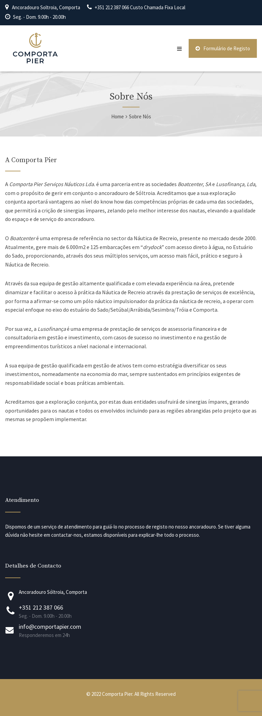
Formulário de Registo (222, 48)
